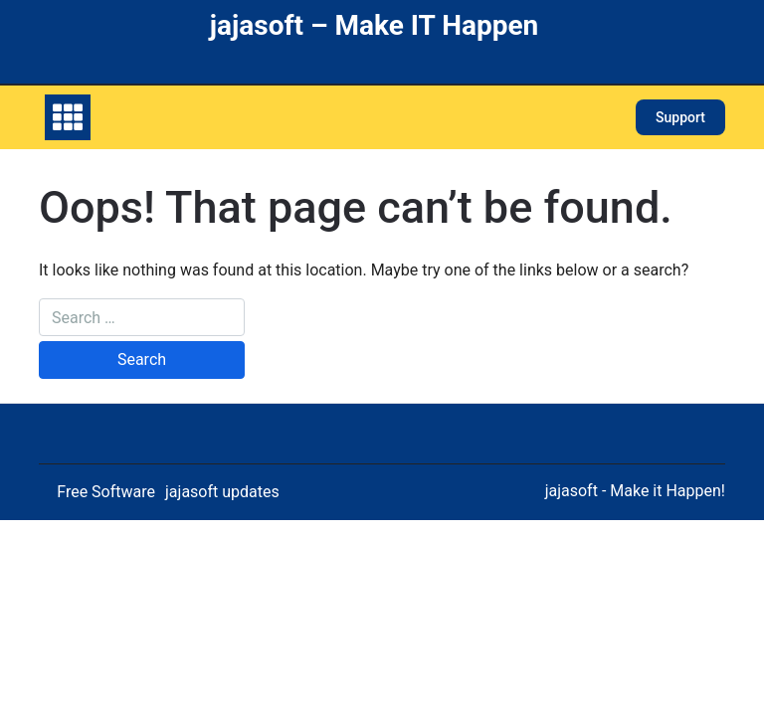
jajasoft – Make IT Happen (374, 25)
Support (680, 117)
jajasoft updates (222, 491)
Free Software (106, 491)
